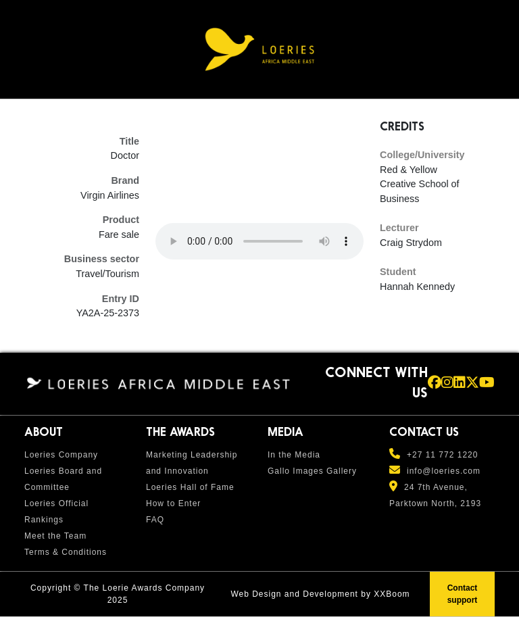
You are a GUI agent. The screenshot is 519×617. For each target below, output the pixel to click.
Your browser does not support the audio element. (259, 241)
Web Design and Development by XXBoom (320, 594)
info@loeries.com (443, 471)
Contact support (462, 594)
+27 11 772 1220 (442, 455)
